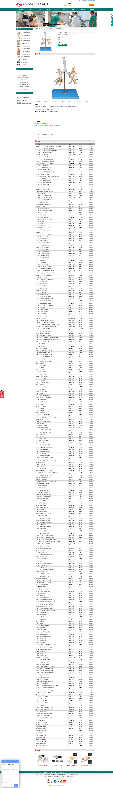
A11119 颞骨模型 (40, 221)
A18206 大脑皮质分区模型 (42, 634)
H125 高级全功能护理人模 (23, 84)
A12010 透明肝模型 (40, 593)
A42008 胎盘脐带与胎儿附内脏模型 (44, 718)
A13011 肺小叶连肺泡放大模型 (43, 414)
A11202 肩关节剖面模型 (41, 281)
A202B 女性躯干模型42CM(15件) (43, 346)
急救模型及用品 (22, 65)
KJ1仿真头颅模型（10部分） (42, 202)
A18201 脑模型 (39, 623)
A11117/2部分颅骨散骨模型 (42, 230)
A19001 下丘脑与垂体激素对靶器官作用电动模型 (47, 685)
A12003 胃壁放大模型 (41, 374)
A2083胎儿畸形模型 (40, 720)
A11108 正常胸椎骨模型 (41, 178)
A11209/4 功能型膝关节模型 (42, 249)
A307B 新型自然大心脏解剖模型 (43, 513)
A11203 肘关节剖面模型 (41, 283)
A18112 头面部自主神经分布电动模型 (44, 681)
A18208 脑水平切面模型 (41, 638)
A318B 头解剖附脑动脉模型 (42, 586)
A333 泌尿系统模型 (40, 434)
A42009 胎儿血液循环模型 (42, 531)
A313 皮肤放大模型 (40, 694)
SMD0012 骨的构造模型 (41, 318)
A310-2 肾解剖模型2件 (41, 438)
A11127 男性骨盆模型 (41, 260)
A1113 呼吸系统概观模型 (41, 425)
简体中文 (85, 0)
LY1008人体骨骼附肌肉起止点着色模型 (45, 163)
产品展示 (47, 9)
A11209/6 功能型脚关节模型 (42, 253)
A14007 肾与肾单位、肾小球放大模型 (44, 447)
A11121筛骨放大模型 (41, 225)
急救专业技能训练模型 (23, 33)
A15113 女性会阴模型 (41, 464)
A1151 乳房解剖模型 (40, 488)
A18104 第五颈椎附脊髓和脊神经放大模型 (45, 601)
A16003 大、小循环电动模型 (42, 533)
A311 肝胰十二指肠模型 (41, 365)
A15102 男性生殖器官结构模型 (43, 451)
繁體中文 (89, 0)
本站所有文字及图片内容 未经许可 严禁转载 (52, 778)
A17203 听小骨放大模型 (41, 567)
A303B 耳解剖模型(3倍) (41, 578)
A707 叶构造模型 (40, 705)
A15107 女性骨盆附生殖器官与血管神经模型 (46, 460)
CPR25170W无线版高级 (57, 765)
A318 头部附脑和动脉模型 (42, 584)
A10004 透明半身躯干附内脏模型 (43, 335)
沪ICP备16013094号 (65, 778)
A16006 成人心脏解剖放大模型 (43, 518)
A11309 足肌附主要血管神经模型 (43, 303)
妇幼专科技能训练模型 (23, 41)
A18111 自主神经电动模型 (42, 679)
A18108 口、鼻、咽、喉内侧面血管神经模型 (46, 610)
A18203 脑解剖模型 (40, 627)
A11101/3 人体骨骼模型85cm (42, 154)
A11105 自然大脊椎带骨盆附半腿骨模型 (45, 172)
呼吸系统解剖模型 (59, 28)
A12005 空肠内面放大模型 (42, 376)
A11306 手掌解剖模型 (41, 313)
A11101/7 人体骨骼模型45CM (43, 165)
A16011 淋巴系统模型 (41, 528)
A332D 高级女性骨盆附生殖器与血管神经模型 (46, 472)
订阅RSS (68, 772)
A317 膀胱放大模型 (40, 442)
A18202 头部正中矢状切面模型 (43, 625)
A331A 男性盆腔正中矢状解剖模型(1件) (45, 475)
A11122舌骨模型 (39, 232)
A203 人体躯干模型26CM (41, 348)
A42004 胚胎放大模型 (41, 711)
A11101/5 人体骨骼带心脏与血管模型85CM (46, 159)
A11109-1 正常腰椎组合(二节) (43, 184)
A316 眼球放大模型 (40, 550)
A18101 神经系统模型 (41, 595)
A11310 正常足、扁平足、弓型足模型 (44, 305)
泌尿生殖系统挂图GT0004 (42, 733)
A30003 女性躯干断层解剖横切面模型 (44, 692)
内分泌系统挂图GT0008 (41, 741)
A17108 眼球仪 (39, 561)
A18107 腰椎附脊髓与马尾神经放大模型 (45, 608)
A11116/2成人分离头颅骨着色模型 (44, 219)
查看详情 (91, 146)
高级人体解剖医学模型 (23, 49)
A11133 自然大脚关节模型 (42, 238)
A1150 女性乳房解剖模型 (41, 485)
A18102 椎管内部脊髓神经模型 (43, 597)
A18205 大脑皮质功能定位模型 (43, 632)
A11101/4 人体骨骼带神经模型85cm (44, 157)
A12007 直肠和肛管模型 (41, 380)
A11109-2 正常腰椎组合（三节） (43, 187)
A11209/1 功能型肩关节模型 (42, 242)
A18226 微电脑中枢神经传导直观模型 (44, 672)
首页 (40, 28)
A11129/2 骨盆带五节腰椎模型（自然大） (45, 273)
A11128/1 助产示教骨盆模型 (42, 264)
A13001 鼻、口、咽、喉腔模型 (43, 382)
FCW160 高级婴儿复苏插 (86, 765)
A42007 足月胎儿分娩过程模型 (43, 715)
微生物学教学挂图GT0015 (42, 745)
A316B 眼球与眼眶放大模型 (42, 552)
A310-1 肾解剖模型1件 (41, 436)
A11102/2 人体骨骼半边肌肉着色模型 (44, 152)
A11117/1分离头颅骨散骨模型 (43, 227)
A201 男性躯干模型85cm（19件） (44, 341)
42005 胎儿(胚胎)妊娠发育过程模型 (44, 713)
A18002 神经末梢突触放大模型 (43, 591)
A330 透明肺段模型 (40, 410)
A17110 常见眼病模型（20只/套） (44, 565)
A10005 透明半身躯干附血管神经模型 (44, 522)
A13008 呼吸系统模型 (44, 137)
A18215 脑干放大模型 (41, 653)
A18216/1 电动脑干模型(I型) (42, 657)
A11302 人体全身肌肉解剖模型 (43, 328)
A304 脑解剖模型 (40, 617)
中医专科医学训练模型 (23, 54)
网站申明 (56, 772)
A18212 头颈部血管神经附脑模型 (43, 649)
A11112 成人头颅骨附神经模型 (43, 208)
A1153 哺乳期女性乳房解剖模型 (43, 492)
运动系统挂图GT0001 (41, 726)
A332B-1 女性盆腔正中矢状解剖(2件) (44, 483)
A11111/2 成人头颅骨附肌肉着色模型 (44, 195)
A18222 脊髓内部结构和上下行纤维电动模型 (46, 666)
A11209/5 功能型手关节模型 (42, 251)
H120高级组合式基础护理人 (23, 86)
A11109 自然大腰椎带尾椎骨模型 (43, 180)
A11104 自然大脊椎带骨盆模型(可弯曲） (45, 169)
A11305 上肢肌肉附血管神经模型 (43, 296)
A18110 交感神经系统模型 (42, 614)
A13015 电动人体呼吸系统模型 (43, 421)
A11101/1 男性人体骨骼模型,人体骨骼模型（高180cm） (49, 146)
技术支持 (74, 9)
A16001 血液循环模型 (41, 524)
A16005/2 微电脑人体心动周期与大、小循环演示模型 (48, 541)
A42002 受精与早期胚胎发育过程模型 (44, 707)
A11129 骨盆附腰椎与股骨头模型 (43, 268)
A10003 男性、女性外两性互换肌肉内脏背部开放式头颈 (48, 339)
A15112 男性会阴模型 (41, 462)
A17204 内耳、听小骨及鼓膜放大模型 (44, 569)
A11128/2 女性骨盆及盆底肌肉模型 (44, 266)
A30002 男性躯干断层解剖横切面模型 (44, 690)
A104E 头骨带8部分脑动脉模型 (43, 204)
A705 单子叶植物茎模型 (41, 700)
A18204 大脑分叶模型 (41, 629)
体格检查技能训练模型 (23, 46)
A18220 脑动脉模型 (40, 642)
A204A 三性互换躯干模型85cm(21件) (44, 352)
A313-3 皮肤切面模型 (41, 698)
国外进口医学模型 (22, 62)
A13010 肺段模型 (40, 404)
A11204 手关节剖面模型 (41, 285)
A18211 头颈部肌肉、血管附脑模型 (44, 647)
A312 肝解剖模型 (40, 367)
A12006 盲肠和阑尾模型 (41, 378)
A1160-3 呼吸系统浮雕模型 (42, 427)
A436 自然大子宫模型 (41, 500)
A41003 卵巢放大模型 (41, 468)
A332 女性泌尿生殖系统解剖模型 (43, 432)
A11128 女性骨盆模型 (41, 262)
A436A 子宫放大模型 (40, 503)
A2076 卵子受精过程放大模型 (42, 507)
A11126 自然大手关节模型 (42, 240)
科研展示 (65, 9)
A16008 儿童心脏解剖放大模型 (43, 520)
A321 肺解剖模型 (40, 408)
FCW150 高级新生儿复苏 (72, 765)
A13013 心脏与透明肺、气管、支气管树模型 (46, 417)
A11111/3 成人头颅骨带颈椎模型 (43, 200)
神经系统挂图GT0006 (41, 737)
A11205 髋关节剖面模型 (41, 288)
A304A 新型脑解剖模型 (41, 619)
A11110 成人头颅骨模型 (41, 193)
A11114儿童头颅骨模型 (41, 212)
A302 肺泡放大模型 (40, 412)
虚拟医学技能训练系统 (23, 57)
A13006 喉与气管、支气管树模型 (46, 134)
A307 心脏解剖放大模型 (41, 509)
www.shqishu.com (49, 776)
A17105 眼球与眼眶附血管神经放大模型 (45, 554)
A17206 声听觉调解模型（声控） (43, 574)
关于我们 (30, 9)
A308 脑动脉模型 (40, 621)
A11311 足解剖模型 (40, 307)
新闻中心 (56, 9)
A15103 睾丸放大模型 (41, 453)
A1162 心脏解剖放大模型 (41, 515)
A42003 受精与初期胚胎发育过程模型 (44, 709)
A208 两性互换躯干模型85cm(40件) (44, 361)
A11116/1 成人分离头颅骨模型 (43, 217)
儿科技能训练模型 (22, 43)
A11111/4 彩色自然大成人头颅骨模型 (44, 197)
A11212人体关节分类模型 (42, 277)
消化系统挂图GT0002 (41, 728)
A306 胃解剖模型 (40, 363)
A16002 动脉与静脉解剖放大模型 (43, 526)
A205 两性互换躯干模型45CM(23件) (44, 354)
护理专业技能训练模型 (23, 35)
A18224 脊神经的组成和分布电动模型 (44, 668)
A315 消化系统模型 (40, 369)
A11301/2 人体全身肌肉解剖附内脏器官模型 (46, 326)
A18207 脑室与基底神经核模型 (43, 636)
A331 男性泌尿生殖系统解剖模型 (43, 430)
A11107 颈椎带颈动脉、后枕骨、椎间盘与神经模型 (47, 176)
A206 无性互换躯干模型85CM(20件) (44, 356)
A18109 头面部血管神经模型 (42, 612)
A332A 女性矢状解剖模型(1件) (43, 477)
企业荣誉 (39, 9)
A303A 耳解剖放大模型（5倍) (42, 576)
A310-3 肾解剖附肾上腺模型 (42, 440)
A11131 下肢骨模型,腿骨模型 (42, 258)
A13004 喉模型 (39, 393)
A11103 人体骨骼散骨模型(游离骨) (44, 167)
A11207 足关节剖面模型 (41, 292)
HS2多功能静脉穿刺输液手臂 (23, 89)
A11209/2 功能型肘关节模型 (42, 245)
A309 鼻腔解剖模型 (40, 384)
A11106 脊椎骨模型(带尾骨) (42, 174)
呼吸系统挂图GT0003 (41, 730)
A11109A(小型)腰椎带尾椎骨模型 (43, 182)
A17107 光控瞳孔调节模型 (42, 558)
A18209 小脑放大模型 (41, 640)
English (93, 0)
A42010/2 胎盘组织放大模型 (42, 724)
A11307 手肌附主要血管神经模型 (43, 301)
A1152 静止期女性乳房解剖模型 (43, 490)
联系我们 (83, 9)
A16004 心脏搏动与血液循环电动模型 (44, 535)
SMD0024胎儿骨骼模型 (41, 316)
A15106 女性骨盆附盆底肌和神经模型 (44, 457)
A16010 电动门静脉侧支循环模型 (43, 548)
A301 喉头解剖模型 (40, 389)
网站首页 (21, 9)
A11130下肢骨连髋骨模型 (42, 236)
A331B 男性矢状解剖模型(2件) (43, 479)
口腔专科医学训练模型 (23, 51)
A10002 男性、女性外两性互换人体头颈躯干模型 (47, 337)
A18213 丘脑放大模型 (41, 651)
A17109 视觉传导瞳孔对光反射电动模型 (45, 563)
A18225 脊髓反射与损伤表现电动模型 (44, 670)
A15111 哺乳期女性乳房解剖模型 (43, 496)
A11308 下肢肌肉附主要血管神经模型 (44, 298)
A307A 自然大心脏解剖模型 (42, 511)
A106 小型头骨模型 (40, 206)
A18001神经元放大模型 (41, 589)
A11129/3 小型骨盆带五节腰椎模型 (44, 275)
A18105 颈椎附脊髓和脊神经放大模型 (44, 604)
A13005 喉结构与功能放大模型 (43, 395)
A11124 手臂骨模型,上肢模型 (42, 255)
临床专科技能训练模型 (23, 38)
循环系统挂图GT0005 (41, 735)
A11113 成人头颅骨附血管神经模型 (44, 210)
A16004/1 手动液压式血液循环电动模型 (45, 537)
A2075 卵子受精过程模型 (41, 505)
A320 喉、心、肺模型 (41, 406)
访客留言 (92, 9)
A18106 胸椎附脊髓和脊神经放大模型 (44, 606)
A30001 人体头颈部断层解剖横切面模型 (45, 687)
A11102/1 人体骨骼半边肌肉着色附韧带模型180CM (47, 150)
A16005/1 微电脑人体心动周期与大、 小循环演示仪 (48, 539)
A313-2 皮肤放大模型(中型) (42, 696)
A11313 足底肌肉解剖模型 (42, 311)
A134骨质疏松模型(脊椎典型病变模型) (44, 191)
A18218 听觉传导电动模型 (42, 662)
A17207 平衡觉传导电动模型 (42, 677)
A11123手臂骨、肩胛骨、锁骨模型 (44, 234)
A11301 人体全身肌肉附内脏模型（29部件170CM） (48, 324)
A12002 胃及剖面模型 (41, 371)
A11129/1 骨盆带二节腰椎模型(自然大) (45, 270)
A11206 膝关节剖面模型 (41, 290)
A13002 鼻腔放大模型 (41, 387)
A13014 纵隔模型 (40, 419)
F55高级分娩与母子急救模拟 (23, 73)
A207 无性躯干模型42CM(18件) (43, 359)
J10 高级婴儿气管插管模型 (23, 79)
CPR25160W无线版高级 (43, 765)
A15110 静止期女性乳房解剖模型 (43, 494)
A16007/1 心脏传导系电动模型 (43, 543)
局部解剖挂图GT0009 (41, 743)
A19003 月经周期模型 (41, 466)
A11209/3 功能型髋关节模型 (42, 247)
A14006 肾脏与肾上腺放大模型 (43, 445)
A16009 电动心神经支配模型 (42, 546)
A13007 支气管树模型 (41, 399)
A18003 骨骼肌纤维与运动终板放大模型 (45, 279)
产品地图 (62, 772)
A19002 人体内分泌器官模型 (42, 683)
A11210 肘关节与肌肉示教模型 (43, 294)
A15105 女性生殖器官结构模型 (43, 455)
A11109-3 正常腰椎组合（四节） (43, 189)
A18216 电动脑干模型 (41, 655)
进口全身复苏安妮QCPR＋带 (23, 77)
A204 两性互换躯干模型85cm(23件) (44, 350)
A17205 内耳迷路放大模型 (42, 571)
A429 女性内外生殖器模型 (42, 498)
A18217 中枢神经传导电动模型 (43, 660)
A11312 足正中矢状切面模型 (42, 309)
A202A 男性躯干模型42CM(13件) (43, 344)
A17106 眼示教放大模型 (41, 556)
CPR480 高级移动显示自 (23, 75)
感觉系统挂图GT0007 (41, 739)
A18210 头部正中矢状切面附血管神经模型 (45, 644)
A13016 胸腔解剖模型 (41, 423)
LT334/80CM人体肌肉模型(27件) (43, 333)
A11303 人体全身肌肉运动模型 (43, 331)
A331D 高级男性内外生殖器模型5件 (44, 470)
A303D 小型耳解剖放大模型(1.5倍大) (44, 582)
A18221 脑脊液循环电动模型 (42, 664)
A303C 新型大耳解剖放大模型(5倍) (44, 580)
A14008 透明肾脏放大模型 (42, 449)
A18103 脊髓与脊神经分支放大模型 (44, 599)
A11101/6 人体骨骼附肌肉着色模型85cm (45, 161)
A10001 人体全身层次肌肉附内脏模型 (44, 320)
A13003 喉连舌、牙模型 (41, 391)
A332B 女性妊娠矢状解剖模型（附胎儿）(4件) (46, 481)
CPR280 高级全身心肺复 (23, 82)
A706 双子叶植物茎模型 (41, 702)
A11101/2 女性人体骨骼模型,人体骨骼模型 (45, 148)
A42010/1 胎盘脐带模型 (41, 722)
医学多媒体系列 (22, 59)
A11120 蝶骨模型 (40, 223)
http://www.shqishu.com (26, 103)
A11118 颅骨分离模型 (41, 215)
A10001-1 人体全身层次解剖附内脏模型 (45, 322)
